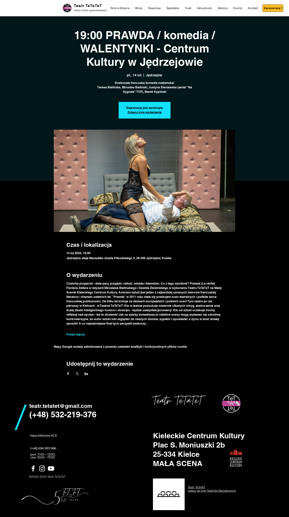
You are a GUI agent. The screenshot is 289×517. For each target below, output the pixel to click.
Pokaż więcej (75, 334)
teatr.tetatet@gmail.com (60, 406)
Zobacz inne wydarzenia (144, 112)
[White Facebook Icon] (33, 468)
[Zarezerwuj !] (272, 8)
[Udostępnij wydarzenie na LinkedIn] (86, 373)
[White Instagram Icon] (42, 468)
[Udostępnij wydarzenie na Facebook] (68, 373)
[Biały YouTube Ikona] (51, 468)
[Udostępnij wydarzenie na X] (77, 373)
